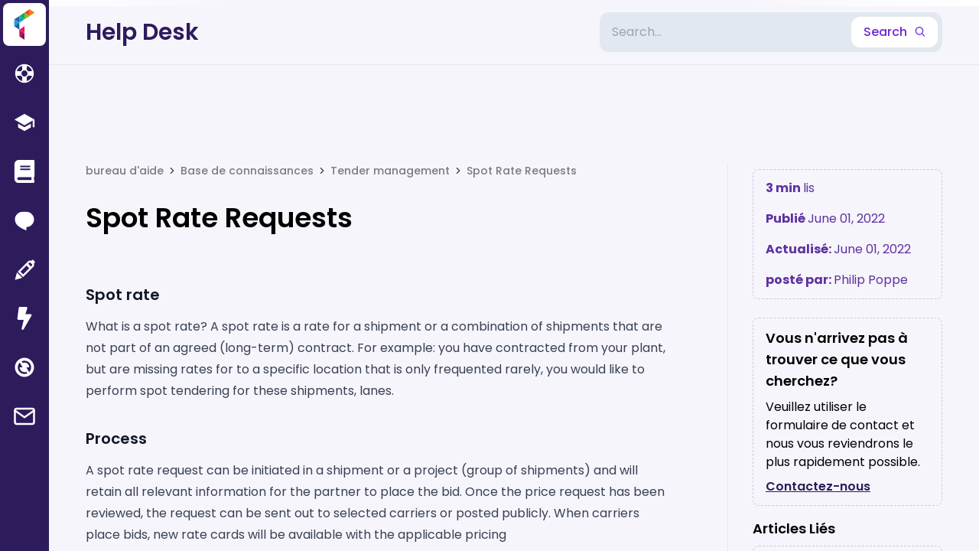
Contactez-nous (818, 486)
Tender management (390, 170)
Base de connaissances (247, 170)
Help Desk (142, 32)
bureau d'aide (125, 170)
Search (894, 32)
